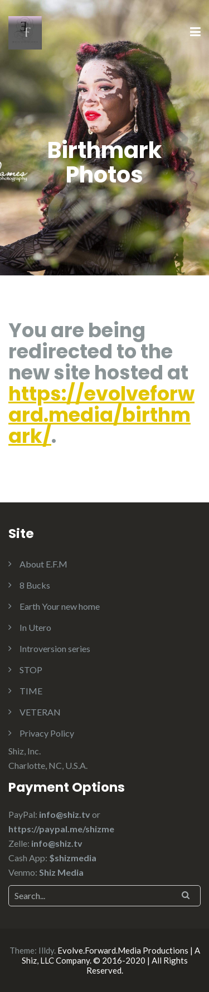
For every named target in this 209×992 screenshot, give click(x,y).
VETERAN (40, 712)
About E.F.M (43, 564)
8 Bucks (35, 585)
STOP (31, 669)
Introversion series (55, 648)
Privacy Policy (47, 733)
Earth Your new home (60, 606)
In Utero (35, 627)
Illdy (46, 950)
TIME (31, 690)
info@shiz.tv (64, 814)
